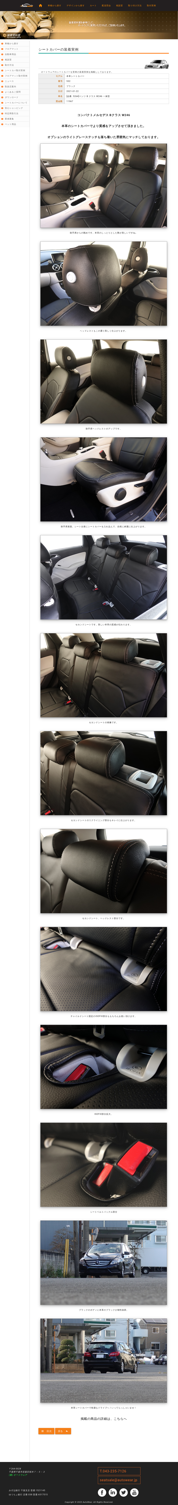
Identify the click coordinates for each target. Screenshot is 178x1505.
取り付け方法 (135, 5)
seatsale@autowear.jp (118, 1480)
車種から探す (54, 5)
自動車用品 (10, 54)
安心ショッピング (14, 108)
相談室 (119, 5)
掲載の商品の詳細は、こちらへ (104, 1419)
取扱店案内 (10, 86)
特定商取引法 (11, 113)
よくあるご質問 (13, 92)
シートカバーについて (16, 103)
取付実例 (151, 5)
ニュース (9, 81)
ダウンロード (11, 97)
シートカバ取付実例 (15, 70)
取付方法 (9, 65)
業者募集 (9, 119)
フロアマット (11, 49)
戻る (63, 1431)
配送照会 (106, 5)
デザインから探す (76, 5)
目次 (46, 1431)
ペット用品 (10, 124)
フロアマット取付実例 (16, 76)
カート (93, 5)
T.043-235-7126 (113, 1471)
